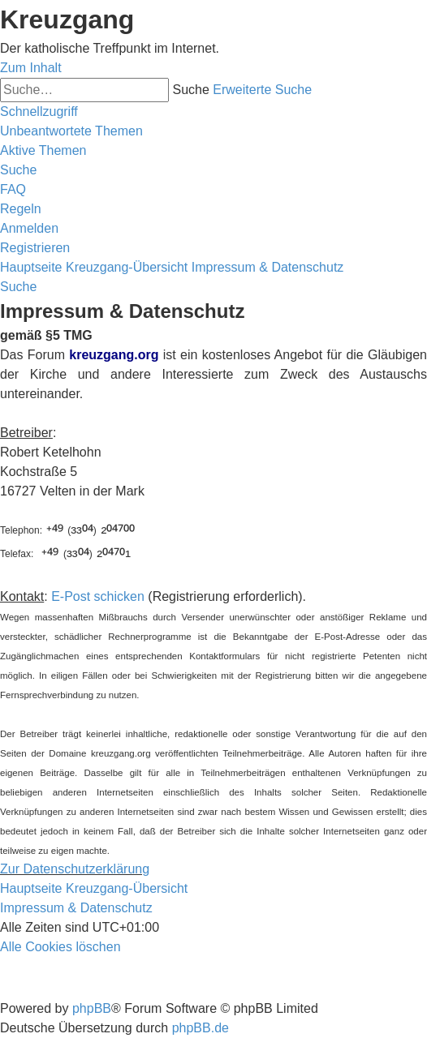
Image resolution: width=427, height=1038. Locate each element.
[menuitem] (71, 131)
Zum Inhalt (31, 68)
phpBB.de (200, 1028)
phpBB (91, 1008)
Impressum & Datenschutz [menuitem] (76, 908)
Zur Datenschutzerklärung (74, 869)
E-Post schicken (97, 596)
